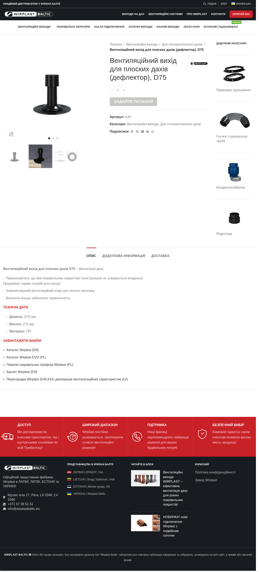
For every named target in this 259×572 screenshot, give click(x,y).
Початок (116, 44)
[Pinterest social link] (142, 131)
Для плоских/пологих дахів (182, 44)
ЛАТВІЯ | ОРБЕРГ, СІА (88, 472)
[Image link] (25, 467)
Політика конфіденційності (215, 472)
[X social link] (137, 131)
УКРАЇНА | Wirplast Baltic (89, 493)
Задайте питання (133, 101)
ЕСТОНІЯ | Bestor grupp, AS (91, 486)
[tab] (91, 254)
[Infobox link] (30, 436)
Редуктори (224, 233)
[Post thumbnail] (145, 489)
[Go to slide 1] (49, 138)
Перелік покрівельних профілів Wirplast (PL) (40, 364)
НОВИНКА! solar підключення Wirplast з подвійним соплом (175, 526)
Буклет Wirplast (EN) (22, 372)
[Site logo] (28, 14)
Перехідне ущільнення (233, 90)
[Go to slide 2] (53, 138)
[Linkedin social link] (147, 131)
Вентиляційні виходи (141, 44)
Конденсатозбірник (230, 187)
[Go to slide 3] (57, 138)
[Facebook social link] (132, 131)
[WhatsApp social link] (152, 131)
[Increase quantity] (123, 90)
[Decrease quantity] (112, 90)
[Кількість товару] (118, 90)
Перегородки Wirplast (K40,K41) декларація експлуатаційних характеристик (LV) (67, 379)
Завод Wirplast (206, 480)
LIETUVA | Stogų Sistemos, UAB (94, 479)
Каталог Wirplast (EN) (23, 350)
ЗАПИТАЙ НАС (241, 14)
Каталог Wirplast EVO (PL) (26, 357)
